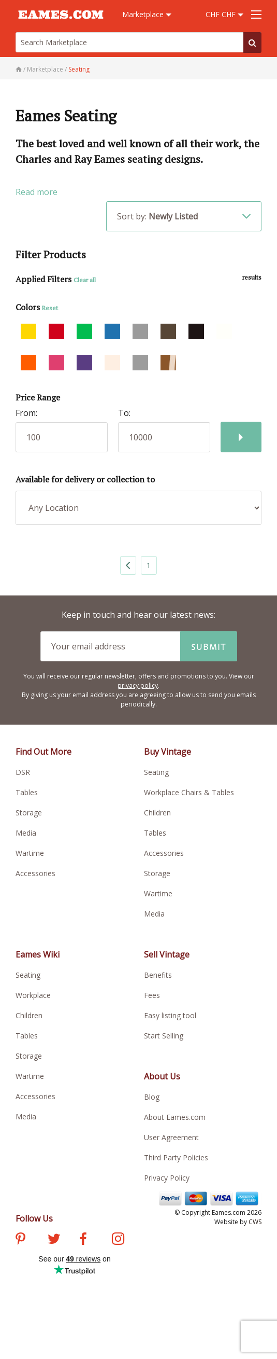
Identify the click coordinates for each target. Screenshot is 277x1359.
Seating (156, 772)
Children (157, 812)
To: (124, 413)
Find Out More (43, 751)
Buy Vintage (167, 751)
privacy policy (138, 685)
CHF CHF (224, 14)
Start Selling (163, 1036)
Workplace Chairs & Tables (189, 792)
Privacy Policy (166, 1178)
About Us (162, 1076)
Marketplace (146, 14)
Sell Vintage (166, 954)
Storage (29, 812)
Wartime (30, 853)
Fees (152, 995)
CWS (255, 1221)
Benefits (158, 975)
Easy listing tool (170, 1015)
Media (26, 833)
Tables (27, 792)
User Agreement (171, 1137)
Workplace (33, 995)
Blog (151, 1097)
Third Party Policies (176, 1157)
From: (26, 413)
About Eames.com (175, 1117)
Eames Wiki (38, 954)
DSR (23, 772)
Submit (208, 646)
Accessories (35, 873)
